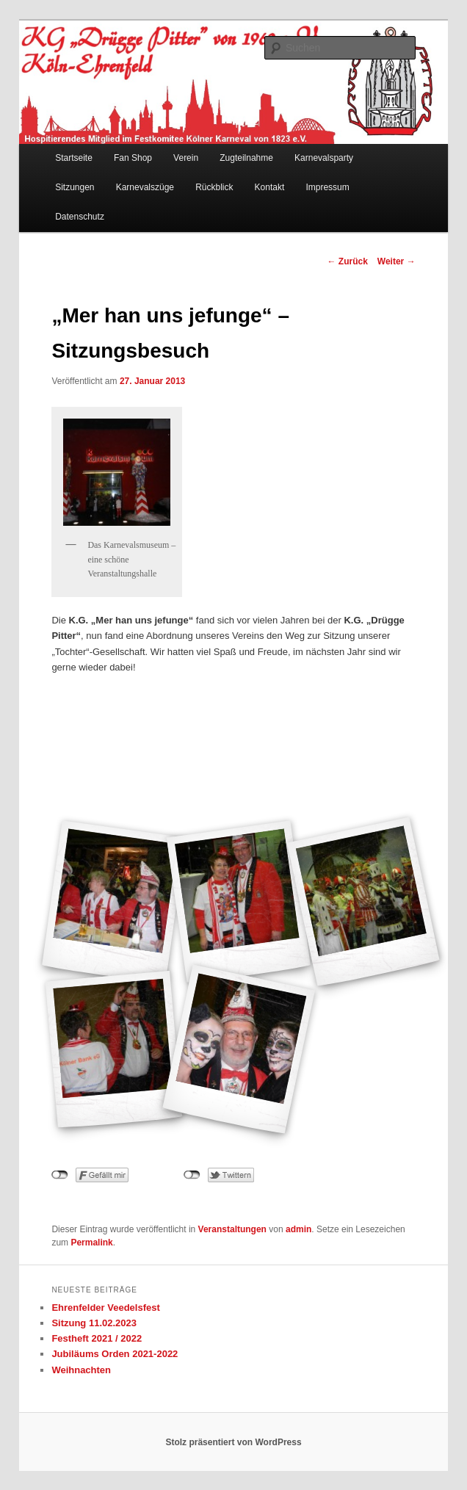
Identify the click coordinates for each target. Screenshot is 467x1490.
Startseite (74, 158)
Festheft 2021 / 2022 (96, 1338)
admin (298, 1229)
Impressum (327, 187)
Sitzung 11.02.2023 (94, 1322)
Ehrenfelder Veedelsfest (105, 1307)
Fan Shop (133, 158)
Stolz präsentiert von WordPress (233, 1442)
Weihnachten (81, 1369)
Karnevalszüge (145, 187)
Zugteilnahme (246, 158)
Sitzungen (74, 187)
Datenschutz (79, 216)
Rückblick (214, 187)
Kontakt (270, 187)
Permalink (91, 1242)
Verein (185, 158)
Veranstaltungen (232, 1229)
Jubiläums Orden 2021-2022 (114, 1353)
